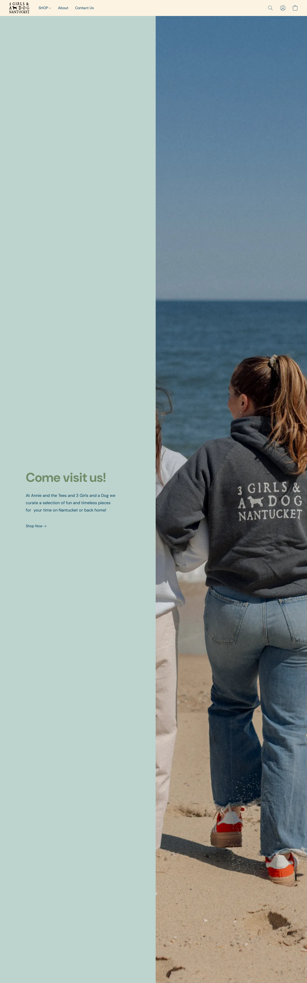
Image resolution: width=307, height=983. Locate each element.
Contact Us (84, 7)
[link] (37, 526)
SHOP (45, 7)
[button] (19, 8)
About (63, 7)
